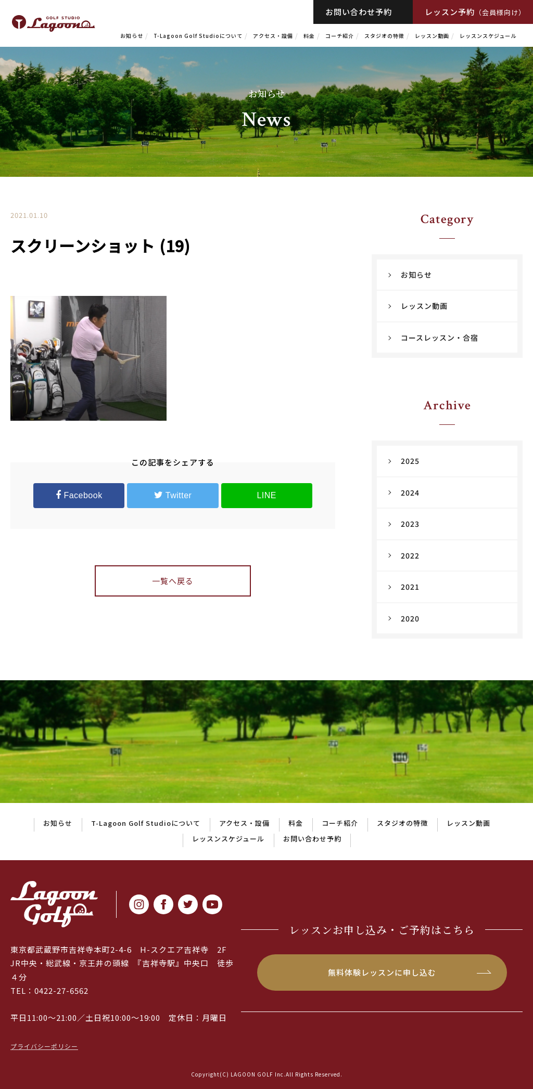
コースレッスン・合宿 (439, 337)
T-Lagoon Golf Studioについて (198, 36)
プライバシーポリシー (44, 1046)
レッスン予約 (475, 11)
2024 (410, 492)
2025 (410, 461)
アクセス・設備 (273, 36)
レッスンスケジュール (488, 36)
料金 (309, 36)
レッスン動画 (432, 36)
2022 (410, 555)
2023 (410, 523)
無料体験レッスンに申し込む (382, 972)
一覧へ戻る (173, 580)
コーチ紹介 (339, 36)
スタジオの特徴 (384, 36)
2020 (410, 618)
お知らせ (131, 36)
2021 (410, 586)
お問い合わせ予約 (358, 11)
